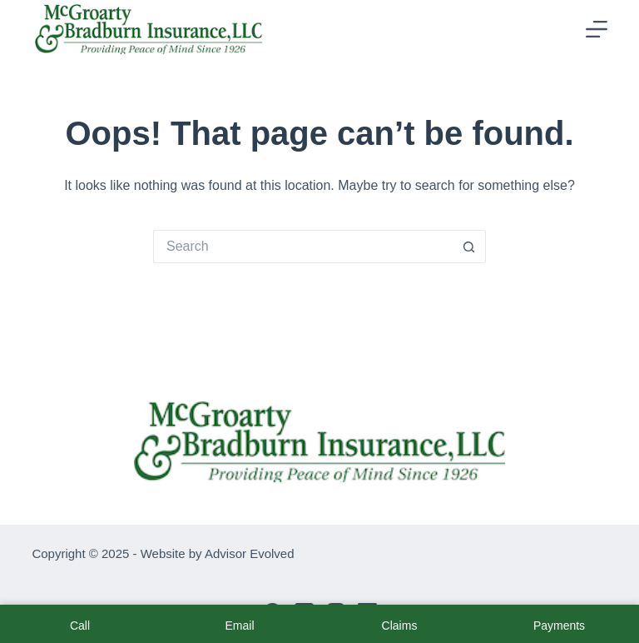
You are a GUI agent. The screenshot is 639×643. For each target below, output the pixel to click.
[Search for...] (303, 246)
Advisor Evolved (250, 553)
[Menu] (596, 29)
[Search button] (469, 246)
